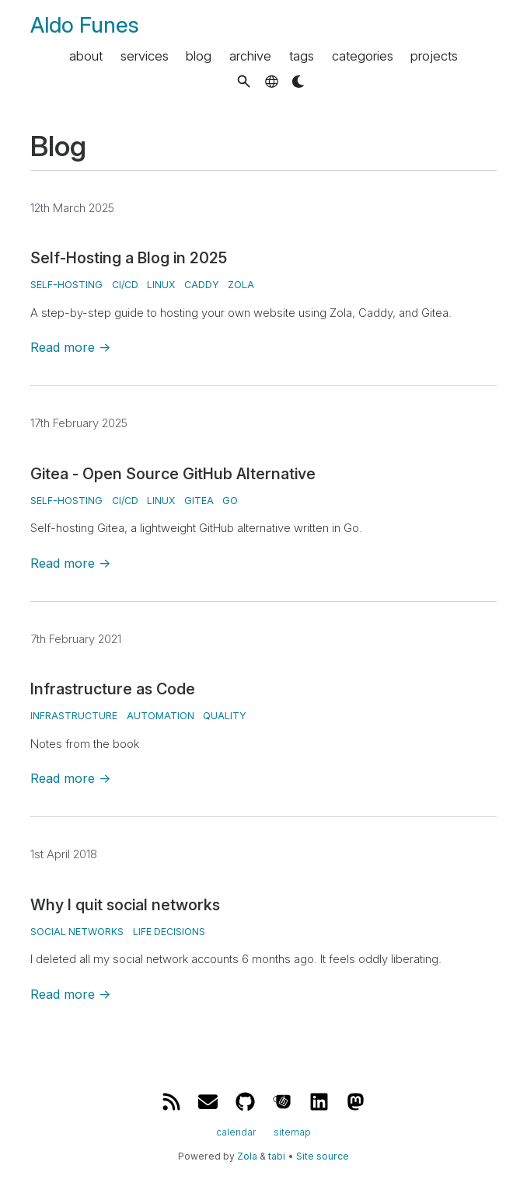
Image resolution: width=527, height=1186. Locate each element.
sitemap (292, 1131)
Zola (241, 284)
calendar (236, 1131)
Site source (322, 1156)
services (144, 56)
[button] (244, 81)
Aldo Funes (84, 25)
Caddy (201, 284)
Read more (70, 347)
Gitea (199, 500)
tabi (276, 1156)
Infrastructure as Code (112, 689)
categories (362, 56)
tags (301, 56)
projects (434, 56)
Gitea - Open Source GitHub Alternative (173, 473)
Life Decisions (169, 931)
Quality (224, 716)
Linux (161, 284)
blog (198, 56)
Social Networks (77, 931)
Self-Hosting (66, 284)
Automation (160, 716)
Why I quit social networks (125, 905)
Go (230, 500)
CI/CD (125, 284)
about (86, 56)
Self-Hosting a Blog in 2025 (128, 258)
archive (250, 56)
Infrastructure (73, 716)
